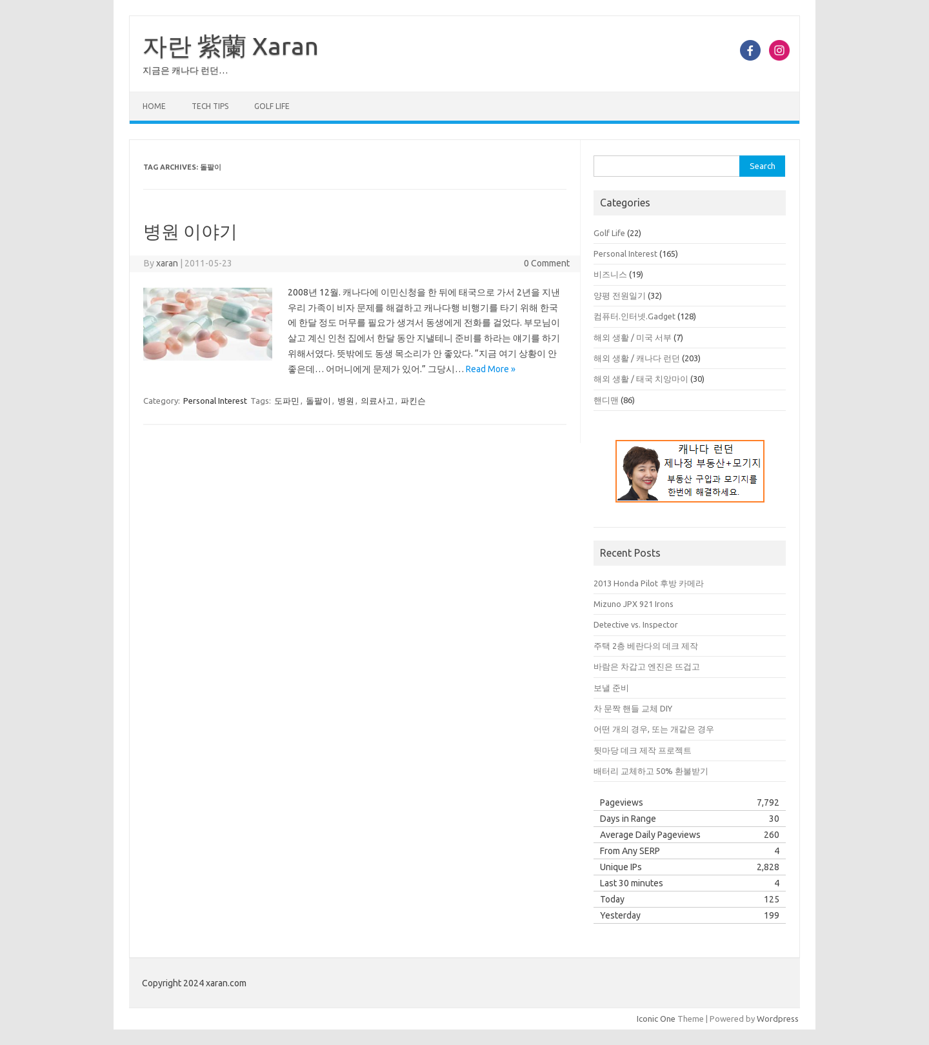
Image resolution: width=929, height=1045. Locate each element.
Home (154, 106)
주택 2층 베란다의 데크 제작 (646, 645)
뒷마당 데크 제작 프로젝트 (643, 750)
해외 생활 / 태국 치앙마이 (641, 378)
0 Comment (547, 263)
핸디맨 (606, 399)
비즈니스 (610, 274)
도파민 (286, 400)
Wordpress (778, 1018)
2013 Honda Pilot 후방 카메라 (649, 583)
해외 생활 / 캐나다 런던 (637, 358)
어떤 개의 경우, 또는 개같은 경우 (654, 728)
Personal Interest (215, 400)
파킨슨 (413, 400)
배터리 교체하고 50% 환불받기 (651, 770)
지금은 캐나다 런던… (185, 70)
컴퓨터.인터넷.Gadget (634, 316)
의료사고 (377, 400)
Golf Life (272, 106)
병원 (345, 400)
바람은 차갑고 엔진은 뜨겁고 (647, 666)
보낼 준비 (611, 687)
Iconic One (656, 1018)
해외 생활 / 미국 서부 (633, 337)
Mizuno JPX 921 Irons (634, 603)
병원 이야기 (190, 231)
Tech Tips (210, 106)
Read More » (490, 369)
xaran (167, 263)
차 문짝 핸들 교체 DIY (633, 708)
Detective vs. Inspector (636, 624)
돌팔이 (318, 400)
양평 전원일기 (620, 295)
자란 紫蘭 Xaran (231, 45)
